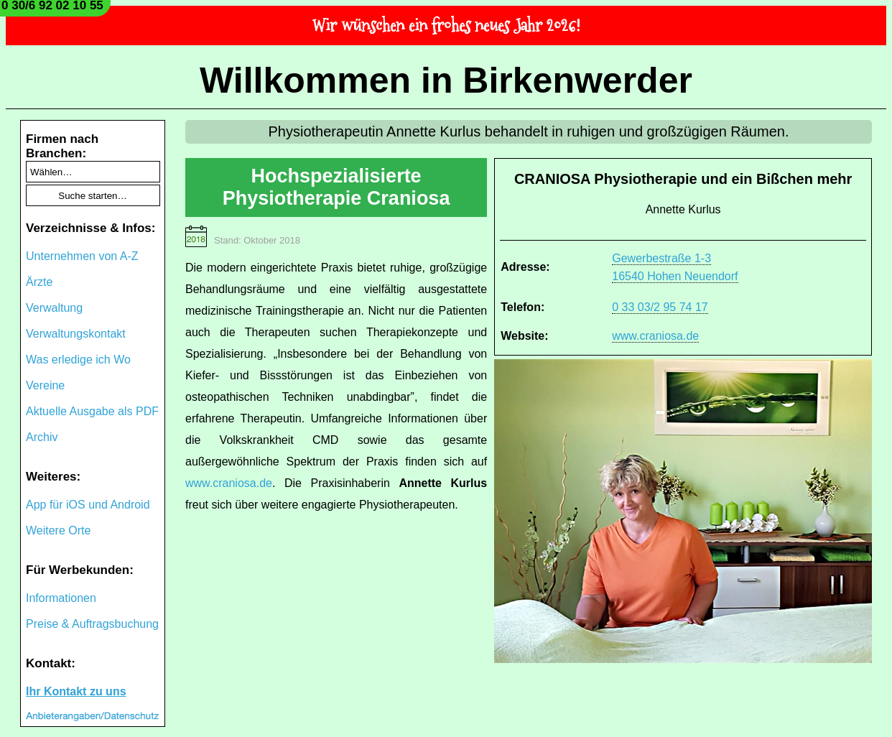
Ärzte (39, 282)
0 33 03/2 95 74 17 (659, 307)
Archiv (41, 437)
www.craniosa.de (655, 336)
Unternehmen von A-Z (82, 256)
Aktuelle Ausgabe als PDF (92, 411)
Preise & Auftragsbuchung (92, 624)
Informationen (61, 598)
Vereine (45, 385)
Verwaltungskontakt (76, 334)
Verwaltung (54, 308)
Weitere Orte (58, 530)
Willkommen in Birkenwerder (446, 80)
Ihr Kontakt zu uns (76, 691)
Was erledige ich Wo (78, 359)
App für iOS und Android (88, 505)
